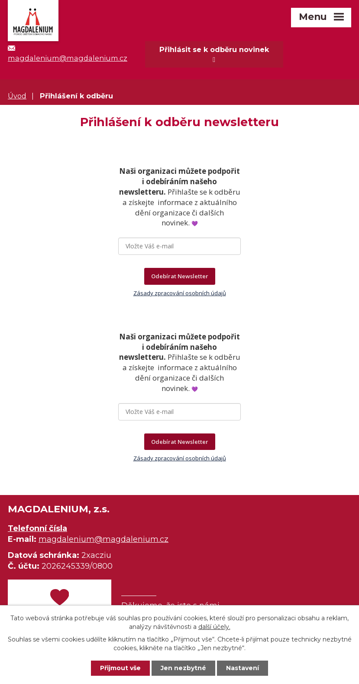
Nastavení (242, 668)
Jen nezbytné (183, 668)
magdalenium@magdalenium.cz (103, 539)
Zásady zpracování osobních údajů (179, 293)
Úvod (17, 95)
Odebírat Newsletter (179, 276)
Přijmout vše (120, 668)
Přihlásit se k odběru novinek (214, 54)
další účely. (214, 626)
